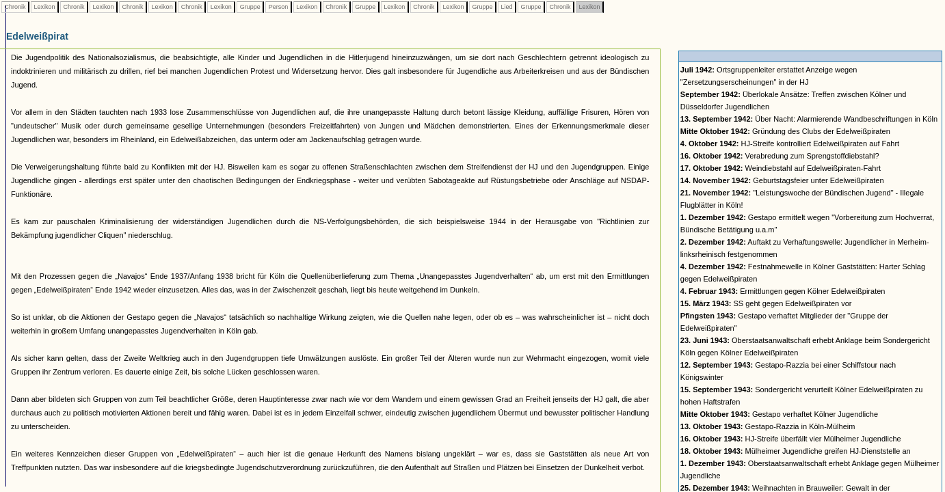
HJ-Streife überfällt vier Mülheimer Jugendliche (790, 439)
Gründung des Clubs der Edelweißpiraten (785, 131)
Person (278, 6)
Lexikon (44, 6)
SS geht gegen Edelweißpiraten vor (766, 303)
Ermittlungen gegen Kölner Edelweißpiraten (783, 291)
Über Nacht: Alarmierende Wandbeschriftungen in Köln (808, 119)
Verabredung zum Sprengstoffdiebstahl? (779, 156)
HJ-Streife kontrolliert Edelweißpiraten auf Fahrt (789, 143)
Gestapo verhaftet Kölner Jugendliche (779, 414)
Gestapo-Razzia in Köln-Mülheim (767, 426)
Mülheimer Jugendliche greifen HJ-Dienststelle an (795, 451)
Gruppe (250, 6)
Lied (506, 6)
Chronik (15, 6)
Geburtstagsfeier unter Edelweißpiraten (782, 180)
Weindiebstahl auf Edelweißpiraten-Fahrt (780, 168)
